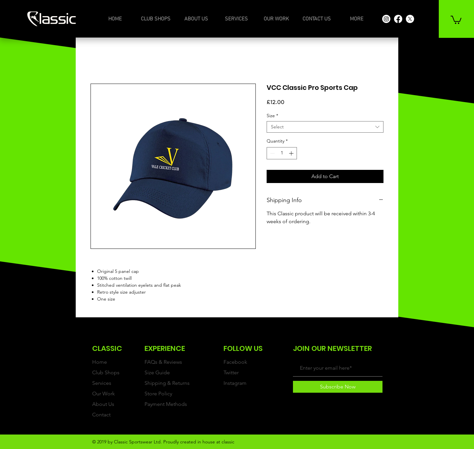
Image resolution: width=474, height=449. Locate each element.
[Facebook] (398, 19)
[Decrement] (272, 153)
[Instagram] (386, 19)
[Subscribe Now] (337, 387)
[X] (410, 19)
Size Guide (157, 372)
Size (272, 116)
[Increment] (292, 153)
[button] (456, 19)
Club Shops (105, 372)
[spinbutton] (282, 153)
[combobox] (325, 127)
